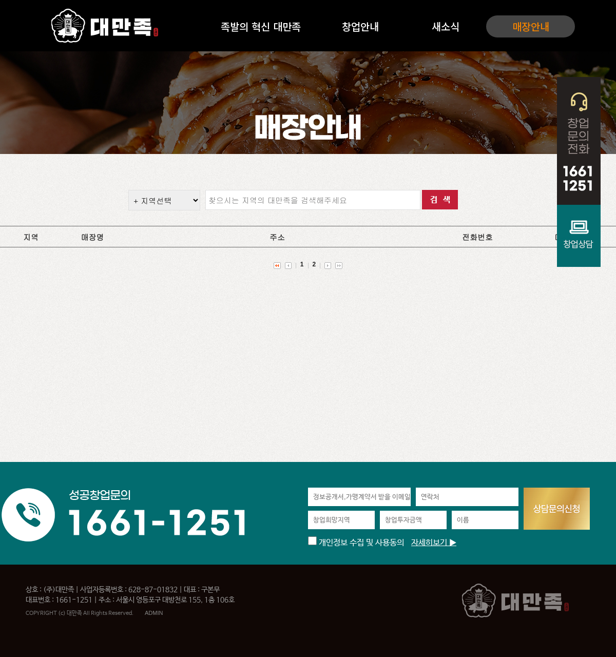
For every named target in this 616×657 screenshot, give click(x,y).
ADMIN (154, 613)
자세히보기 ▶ (433, 543)
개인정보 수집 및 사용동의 (356, 543)
